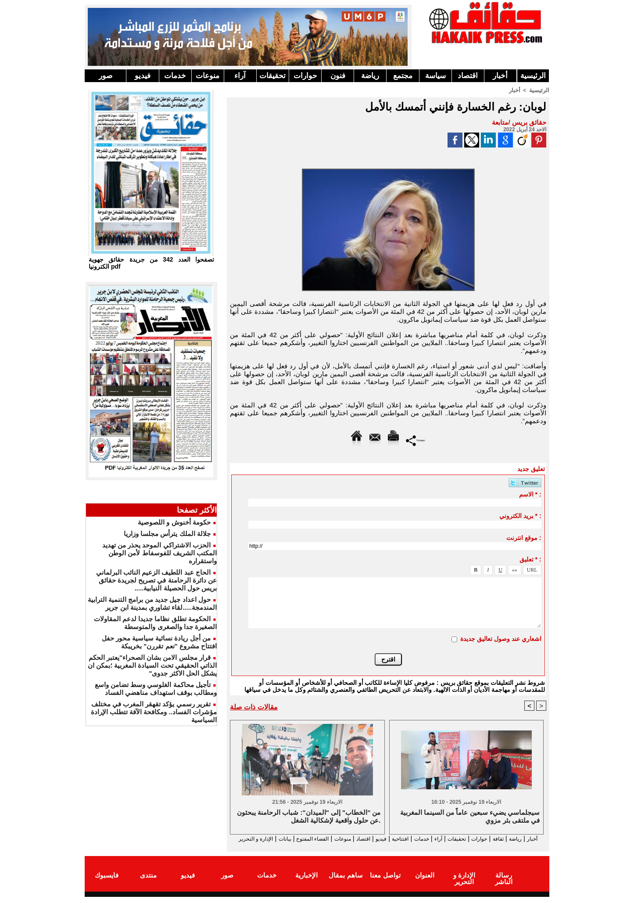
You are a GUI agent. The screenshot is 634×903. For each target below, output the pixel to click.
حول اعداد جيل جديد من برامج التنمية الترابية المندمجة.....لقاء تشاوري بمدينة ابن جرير (152, 603)
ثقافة (498, 838)
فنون (337, 76)
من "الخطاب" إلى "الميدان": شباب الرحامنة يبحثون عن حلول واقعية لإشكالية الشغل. (308, 816)
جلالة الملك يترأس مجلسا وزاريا (167, 533)
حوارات (305, 76)
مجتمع (402, 76)
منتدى (148, 882)
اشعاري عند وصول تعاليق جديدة (500, 638)
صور (105, 76)
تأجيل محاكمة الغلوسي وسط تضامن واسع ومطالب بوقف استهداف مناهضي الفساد (156, 688)
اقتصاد (468, 76)
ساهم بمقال (345, 882)
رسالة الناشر (504, 882)
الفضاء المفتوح (272, 838)
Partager (415, 439)
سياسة (435, 76)
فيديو (142, 76)
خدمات (175, 76)
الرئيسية (533, 76)
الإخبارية (306, 882)
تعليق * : (530, 558)
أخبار (500, 76)
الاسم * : (530, 493)
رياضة (370, 76)
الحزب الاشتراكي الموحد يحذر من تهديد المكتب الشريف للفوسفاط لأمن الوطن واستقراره (159, 553)
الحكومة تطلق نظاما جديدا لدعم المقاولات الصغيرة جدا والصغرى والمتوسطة (155, 622)
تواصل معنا (385, 882)
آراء (240, 76)
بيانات (239, 838)
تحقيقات (272, 76)
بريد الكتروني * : (520, 515)
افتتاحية (380, 838)
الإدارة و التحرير (386, 846)
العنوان (424, 882)
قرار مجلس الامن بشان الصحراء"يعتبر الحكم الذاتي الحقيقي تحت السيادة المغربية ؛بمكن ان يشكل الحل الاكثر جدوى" (152, 665)
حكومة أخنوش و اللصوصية (174, 522)
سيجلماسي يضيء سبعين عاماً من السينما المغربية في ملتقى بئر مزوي (470, 816)
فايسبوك (106, 882)
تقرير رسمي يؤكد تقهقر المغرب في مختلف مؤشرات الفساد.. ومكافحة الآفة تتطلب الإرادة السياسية (154, 711)
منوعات (207, 76)
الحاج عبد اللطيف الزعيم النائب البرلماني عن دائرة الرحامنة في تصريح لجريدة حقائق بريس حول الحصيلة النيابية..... (156, 580)
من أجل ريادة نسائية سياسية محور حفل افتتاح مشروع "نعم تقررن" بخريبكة (159, 642)
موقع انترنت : (523, 537)
